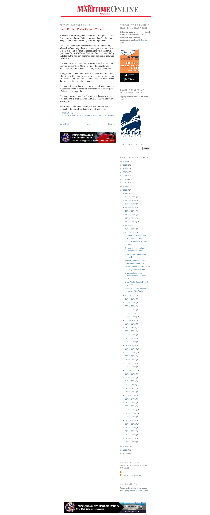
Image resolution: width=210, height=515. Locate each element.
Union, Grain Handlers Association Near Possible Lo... (136, 275)
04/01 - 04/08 (130, 395)
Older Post (112, 124)
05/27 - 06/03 (130, 367)
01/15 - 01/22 (130, 435)
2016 (125, 179)
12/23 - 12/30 (130, 200)
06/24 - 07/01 (130, 352)
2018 (125, 172)
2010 (125, 450)
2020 (125, 165)
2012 (125, 194)
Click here (124, 100)
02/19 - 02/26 (130, 417)
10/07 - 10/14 (130, 299)
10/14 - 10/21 (130, 295)
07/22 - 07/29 (130, 338)
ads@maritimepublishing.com (136, 491)
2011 (125, 446)
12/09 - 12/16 (130, 207)
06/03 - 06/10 (130, 363)
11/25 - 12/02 (130, 215)
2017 (125, 176)
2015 (125, 183)
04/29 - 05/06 (130, 381)
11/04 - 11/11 (130, 225)
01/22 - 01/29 (130, 431)
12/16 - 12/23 (130, 204)
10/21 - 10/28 (130, 232)
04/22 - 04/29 (130, 385)
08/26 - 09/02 (130, 320)
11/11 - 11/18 (130, 222)
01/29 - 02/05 (130, 428)
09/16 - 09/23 (130, 310)
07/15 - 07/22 (130, 342)
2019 (125, 168)
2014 (125, 186)
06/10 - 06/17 (130, 360)
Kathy (123, 472)
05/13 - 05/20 (130, 374)
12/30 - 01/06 (130, 197)
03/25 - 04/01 (130, 399)
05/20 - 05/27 (130, 370)
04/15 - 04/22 (130, 388)
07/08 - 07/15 (130, 345)
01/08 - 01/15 (130, 438)
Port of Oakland (106, 115)
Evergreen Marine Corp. (87, 115)
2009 (125, 453)
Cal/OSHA (71, 115)
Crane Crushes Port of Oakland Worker (81, 29)
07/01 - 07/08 (130, 349)
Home (88, 124)
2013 (125, 190)
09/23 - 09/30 (130, 306)
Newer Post (64, 124)
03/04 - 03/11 (130, 410)
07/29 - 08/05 (130, 335)
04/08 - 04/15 (130, 392)
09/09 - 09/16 (130, 313)
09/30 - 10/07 (130, 302)
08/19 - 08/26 (130, 324)
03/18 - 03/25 (130, 403)
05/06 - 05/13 (130, 377)
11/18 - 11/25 (130, 218)
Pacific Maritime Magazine (131, 475)
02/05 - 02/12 (130, 424)
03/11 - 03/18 (130, 406)
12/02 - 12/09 (130, 211)
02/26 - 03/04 (130, 413)
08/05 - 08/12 (130, 331)
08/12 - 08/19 (130, 327)
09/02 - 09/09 (130, 317)
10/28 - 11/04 (130, 229)
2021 (125, 161)
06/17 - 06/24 (130, 356)
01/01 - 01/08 (130, 442)
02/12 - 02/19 (130, 420)
